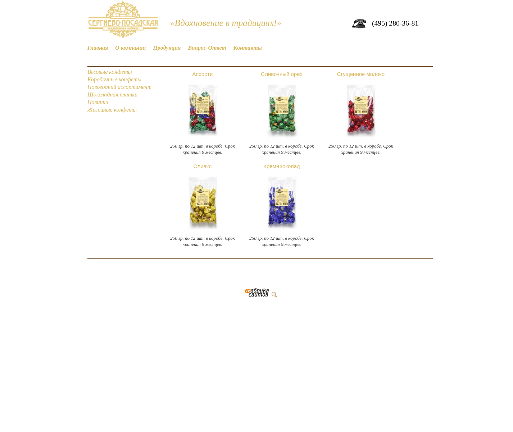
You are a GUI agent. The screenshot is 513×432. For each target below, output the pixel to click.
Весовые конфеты (109, 72)
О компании (130, 48)
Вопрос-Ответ (207, 48)
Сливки (203, 166)
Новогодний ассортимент (119, 87)
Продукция (167, 48)
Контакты (247, 48)
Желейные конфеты (112, 110)
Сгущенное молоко (361, 74)
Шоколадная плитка (112, 94)
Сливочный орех (281, 74)
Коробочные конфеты (114, 79)
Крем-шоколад (281, 166)
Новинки (97, 102)
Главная (97, 48)
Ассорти (202, 74)
